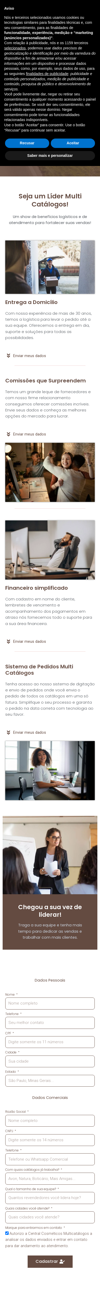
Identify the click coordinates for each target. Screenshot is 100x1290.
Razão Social (16, 1111)
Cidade (11, 1052)
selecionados (15, 1172)
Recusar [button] (27, 1267)
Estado (11, 1071)
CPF (8, 1033)
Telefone (12, 1014)
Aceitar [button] (73, 1267)
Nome (10, 994)
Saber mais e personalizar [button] (50, 1279)
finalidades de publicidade (47, 1198)
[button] (68, 9)
